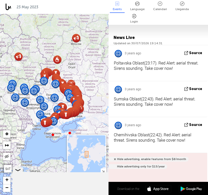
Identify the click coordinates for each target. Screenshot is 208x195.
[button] (69, 133)
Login (134, 18)
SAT (8, 169)
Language (137, 6)
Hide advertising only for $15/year (141, 166)
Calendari (160, 6)
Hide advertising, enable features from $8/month (151, 159)
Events (117, 6)
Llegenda (182, 6)
